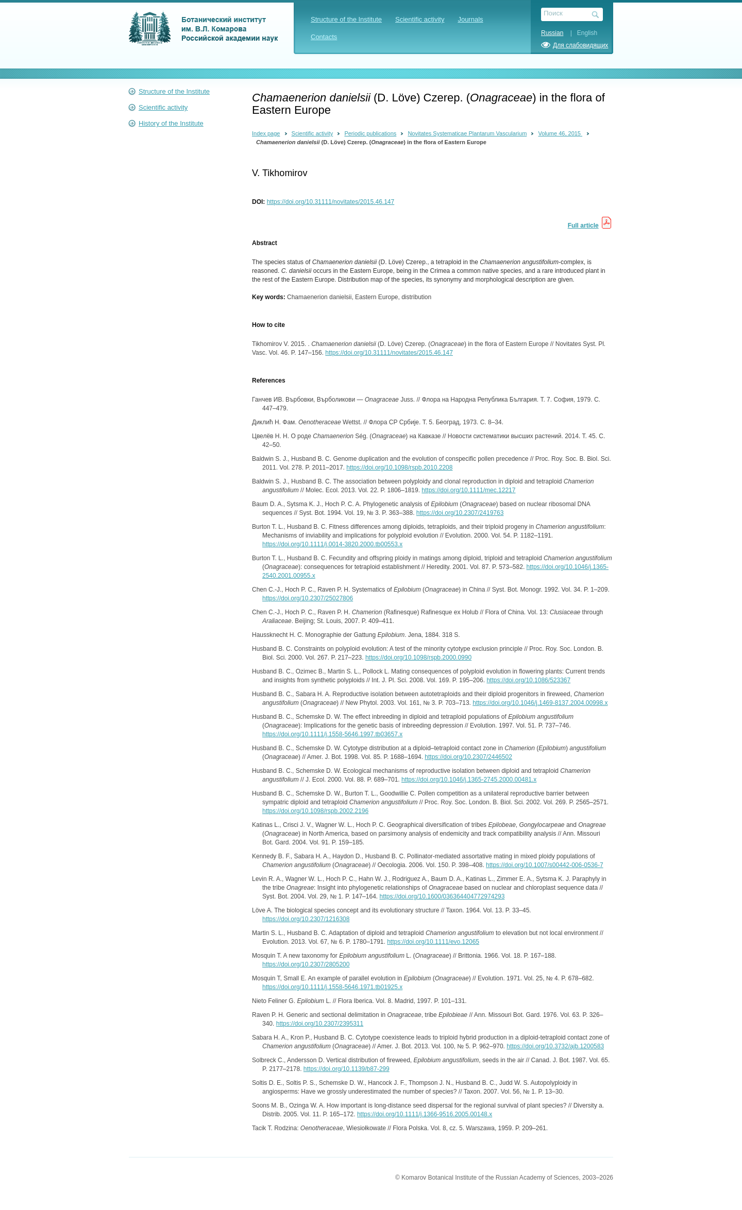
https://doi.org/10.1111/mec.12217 (468, 490)
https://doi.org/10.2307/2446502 (468, 756)
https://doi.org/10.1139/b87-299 (346, 1069)
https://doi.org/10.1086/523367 (528, 680)
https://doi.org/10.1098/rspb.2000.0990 (418, 657)
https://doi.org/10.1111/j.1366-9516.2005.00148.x (424, 1114)
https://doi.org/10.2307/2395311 (319, 1023)
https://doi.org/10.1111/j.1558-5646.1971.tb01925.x (332, 987)
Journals (470, 19)
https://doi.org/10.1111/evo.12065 (433, 941)
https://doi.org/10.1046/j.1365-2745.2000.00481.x (468, 779)
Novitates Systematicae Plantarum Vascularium (467, 133)
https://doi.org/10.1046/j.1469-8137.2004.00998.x (540, 702)
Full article (583, 225)
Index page (266, 133)
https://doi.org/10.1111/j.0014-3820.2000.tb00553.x (332, 544)
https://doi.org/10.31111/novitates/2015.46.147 (331, 201)
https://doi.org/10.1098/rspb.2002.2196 (315, 811)
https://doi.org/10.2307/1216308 (305, 919)
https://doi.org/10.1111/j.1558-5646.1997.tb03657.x (332, 734)
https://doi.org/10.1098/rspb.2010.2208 (399, 467)
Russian (552, 33)
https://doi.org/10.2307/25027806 (307, 598)
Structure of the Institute (346, 19)
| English (581, 33)
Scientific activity (419, 19)
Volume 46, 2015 (560, 133)
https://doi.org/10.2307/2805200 (305, 964)
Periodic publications (370, 133)
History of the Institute (171, 123)
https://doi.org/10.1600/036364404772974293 (441, 896)
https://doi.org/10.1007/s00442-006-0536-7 (544, 865)
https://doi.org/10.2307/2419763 (459, 512)
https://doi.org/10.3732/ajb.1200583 (555, 1046)
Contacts (324, 37)
